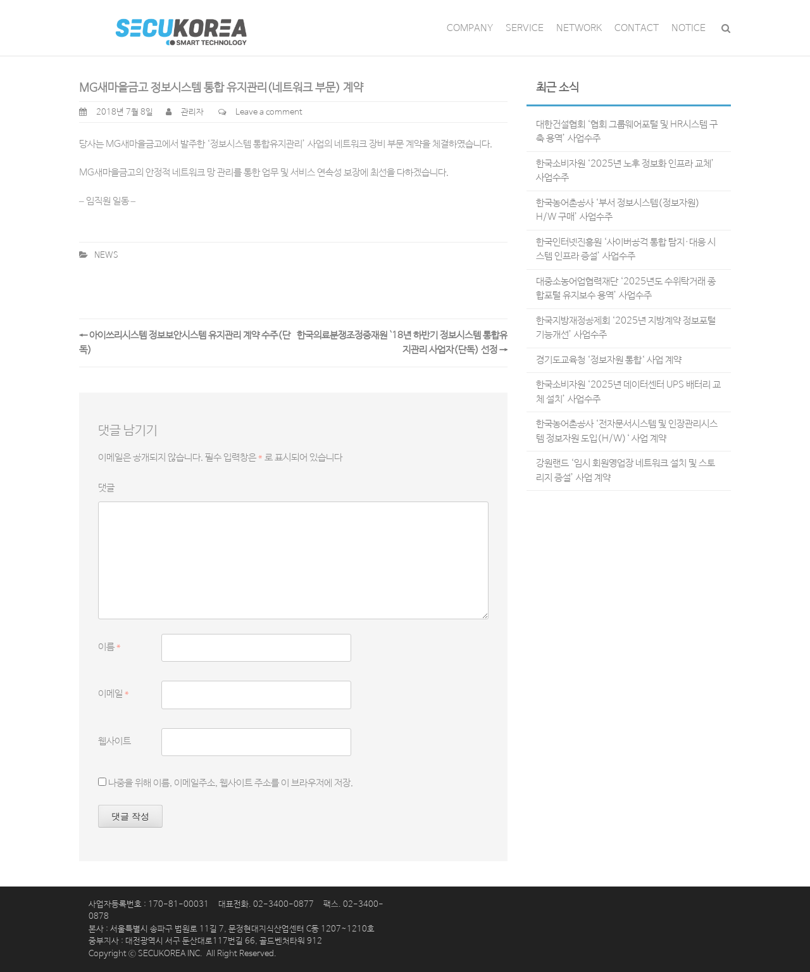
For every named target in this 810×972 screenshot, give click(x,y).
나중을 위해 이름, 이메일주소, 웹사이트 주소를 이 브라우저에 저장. (230, 783)
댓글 (106, 488)
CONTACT (636, 28)
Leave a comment (268, 112)
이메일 (113, 693)
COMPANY (470, 28)
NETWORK (579, 28)
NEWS (106, 255)
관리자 (192, 112)
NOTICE (688, 28)
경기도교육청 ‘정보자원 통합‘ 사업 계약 (609, 360)
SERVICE (525, 28)
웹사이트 (114, 741)
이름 (109, 646)
